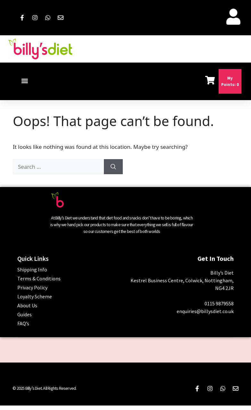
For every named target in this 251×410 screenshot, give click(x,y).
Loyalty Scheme (34, 296)
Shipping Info (32, 269)
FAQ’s (23, 323)
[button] (24, 81)
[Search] (113, 167)
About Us (27, 305)
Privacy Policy (32, 287)
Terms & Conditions (39, 278)
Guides (24, 314)
